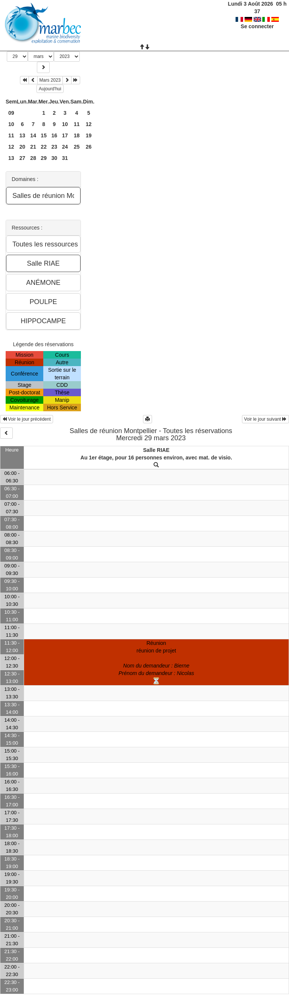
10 (11, 124)
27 (23, 158)
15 (44, 135)
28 (33, 158)
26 (89, 147)
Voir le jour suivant (265, 419)
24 (65, 147)
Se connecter (257, 19)
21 (33, 147)
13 (23, 135)
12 (89, 124)
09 (11, 113)
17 (65, 135)
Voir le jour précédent (26, 419)
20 (23, 147)
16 (54, 135)
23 (54, 147)
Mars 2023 (50, 80)
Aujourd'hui (50, 88)
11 (77, 124)
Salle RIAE (156, 450)
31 (65, 158)
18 (77, 135)
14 (33, 135)
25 (77, 147)
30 (54, 158)
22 (44, 147)
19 (89, 135)
